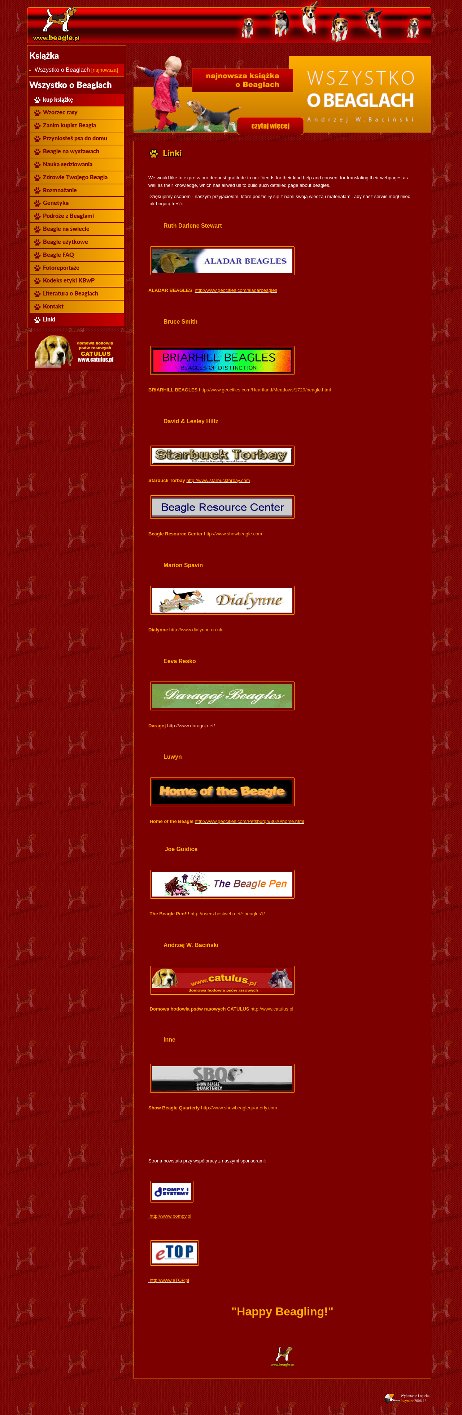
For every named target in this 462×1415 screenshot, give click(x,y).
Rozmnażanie (55, 190)
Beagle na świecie (61, 228)
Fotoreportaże (56, 267)
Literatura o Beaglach (65, 293)
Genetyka (51, 202)
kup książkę (53, 99)
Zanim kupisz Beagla (64, 125)
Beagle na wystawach (66, 151)
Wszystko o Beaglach (62, 70)
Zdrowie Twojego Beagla (70, 177)
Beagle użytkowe (60, 241)
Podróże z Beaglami (63, 215)
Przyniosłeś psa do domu (70, 138)
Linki (44, 319)
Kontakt (48, 306)
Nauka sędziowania (62, 164)
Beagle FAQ (53, 254)
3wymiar (407, 1401)
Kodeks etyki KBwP (64, 280)
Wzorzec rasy (55, 112)
